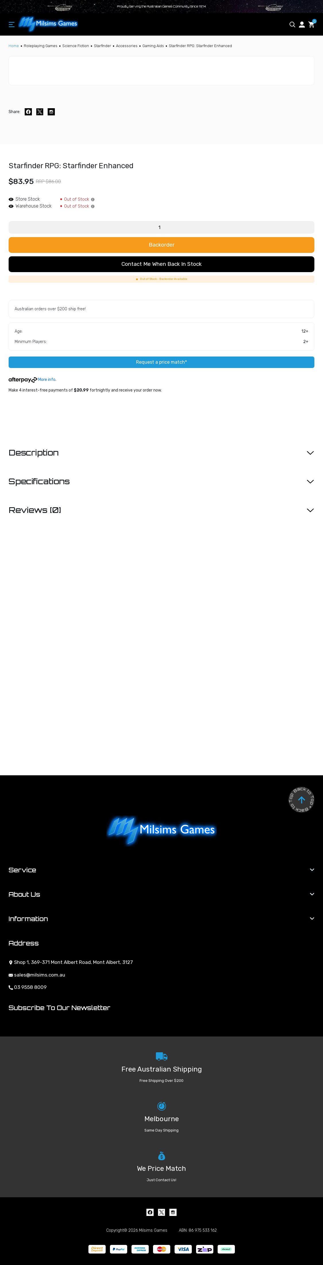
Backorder (162, 244)
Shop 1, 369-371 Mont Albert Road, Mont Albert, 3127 (71, 962)
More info (32, 379)
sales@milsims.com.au (37, 975)
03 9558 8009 (28, 987)
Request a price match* (161, 362)
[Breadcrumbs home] (14, 46)
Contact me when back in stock (161, 264)
